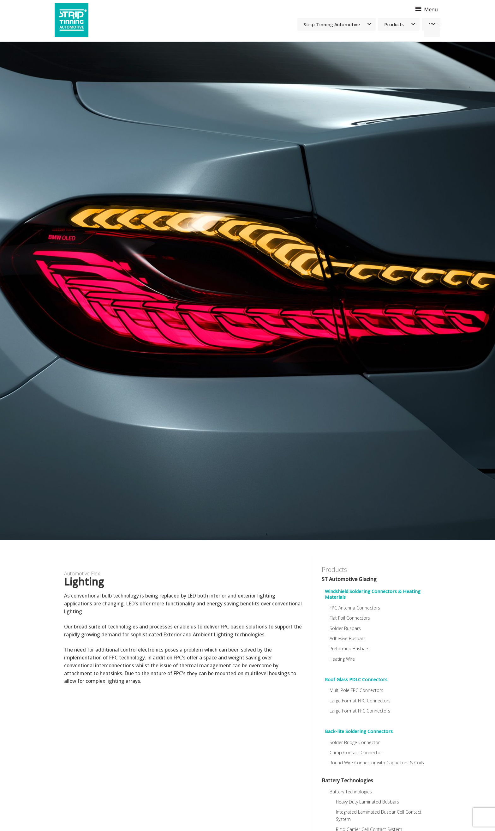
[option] (247, 291)
